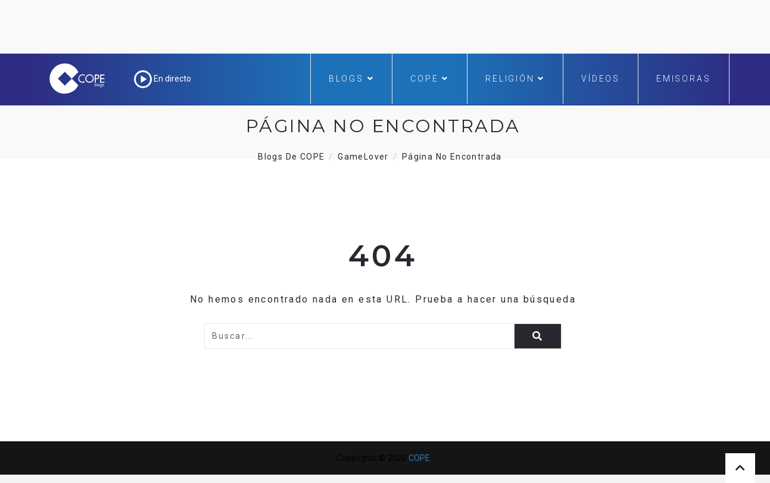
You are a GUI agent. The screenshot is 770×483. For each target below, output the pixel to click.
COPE (429, 78)
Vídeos (600, 78)
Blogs (352, 78)
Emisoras (683, 78)
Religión (515, 78)
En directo (162, 78)
